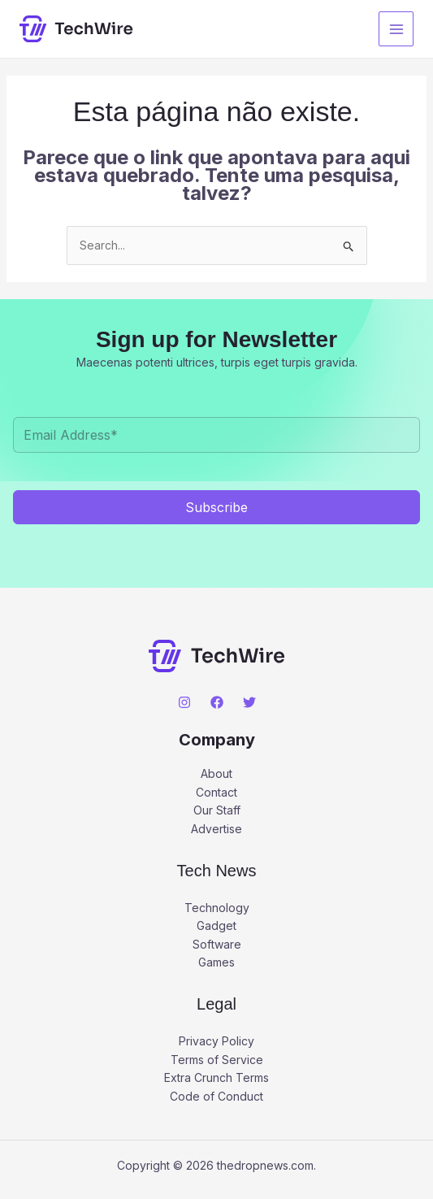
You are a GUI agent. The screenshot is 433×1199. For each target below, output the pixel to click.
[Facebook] (216, 702)
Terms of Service (217, 1060)
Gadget (216, 925)
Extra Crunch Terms (216, 1077)
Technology (216, 907)
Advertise (216, 829)
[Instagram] (184, 702)
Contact (216, 792)
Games (216, 962)
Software (217, 944)
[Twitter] (249, 702)
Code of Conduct (216, 1096)
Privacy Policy (216, 1041)
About (216, 773)
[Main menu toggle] (396, 28)
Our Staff (216, 810)
